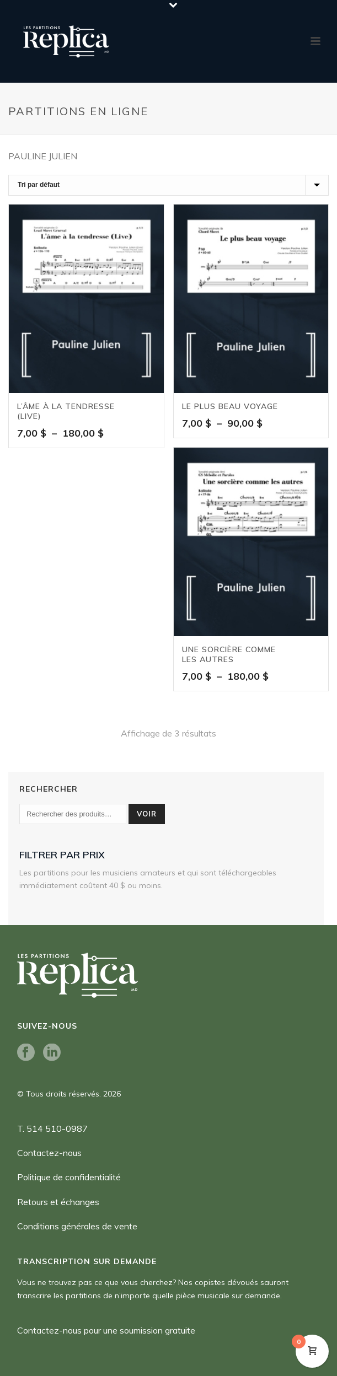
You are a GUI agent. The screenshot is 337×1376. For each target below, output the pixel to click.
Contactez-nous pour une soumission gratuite (106, 1330)
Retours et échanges (58, 1201)
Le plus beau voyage (230, 406)
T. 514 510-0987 (52, 1128)
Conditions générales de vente (77, 1226)
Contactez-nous (49, 1152)
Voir (147, 813)
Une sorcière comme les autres (229, 654)
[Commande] (168, 185)
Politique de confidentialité (69, 1176)
